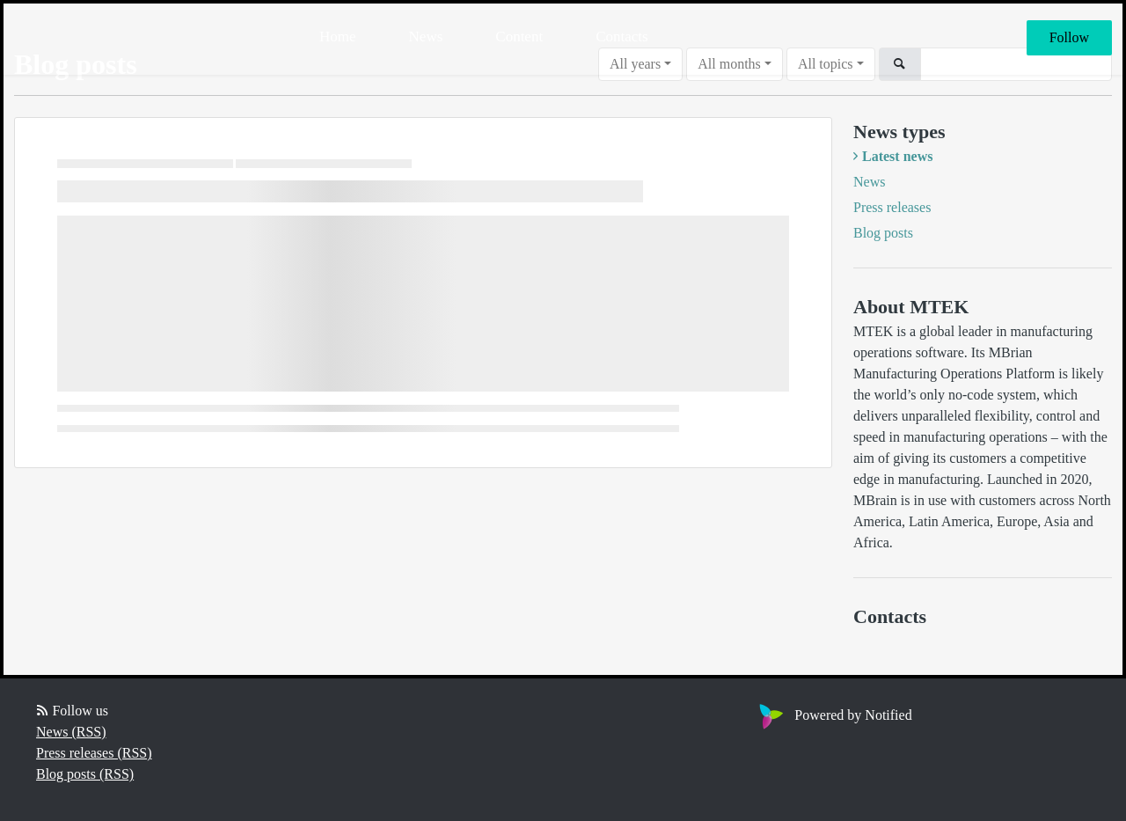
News (426, 36)
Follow (1069, 37)
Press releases (892, 207)
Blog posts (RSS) (85, 773)
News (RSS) (71, 731)
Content (519, 36)
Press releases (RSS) (94, 752)
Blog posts (883, 232)
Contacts (622, 36)
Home (337, 36)
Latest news (897, 156)
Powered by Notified (833, 714)
